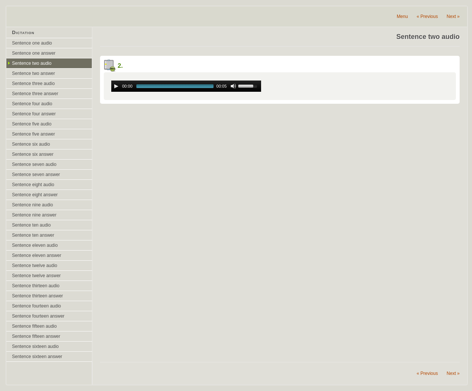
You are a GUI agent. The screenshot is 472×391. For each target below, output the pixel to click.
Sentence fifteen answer (36, 336)
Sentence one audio (32, 43)
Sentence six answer (33, 154)
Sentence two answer (33, 73)
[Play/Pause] (116, 86)
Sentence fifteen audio (34, 326)
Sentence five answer (33, 134)
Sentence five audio (31, 124)
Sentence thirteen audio (36, 285)
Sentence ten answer (33, 235)
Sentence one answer (33, 53)
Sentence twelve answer (36, 275)
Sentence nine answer (34, 215)
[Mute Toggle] (233, 86)
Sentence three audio (33, 83)
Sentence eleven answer (36, 255)
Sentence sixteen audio (35, 346)
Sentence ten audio (31, 225)
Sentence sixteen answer (37, 356)
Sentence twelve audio (34, 265)
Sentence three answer (35, 93)
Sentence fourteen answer (38, 316)
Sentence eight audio (33, 184)
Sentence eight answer (35, 194)
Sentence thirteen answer (37, 295)
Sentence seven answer (36, 174)
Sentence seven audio (34, 164)
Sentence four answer (34, 113)
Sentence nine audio (32, 204)
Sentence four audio (32, 103)
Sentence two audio (31, 63)
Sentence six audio (31, 144)
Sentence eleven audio (35, 245)
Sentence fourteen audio (36, 306)
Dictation (23, 32)
